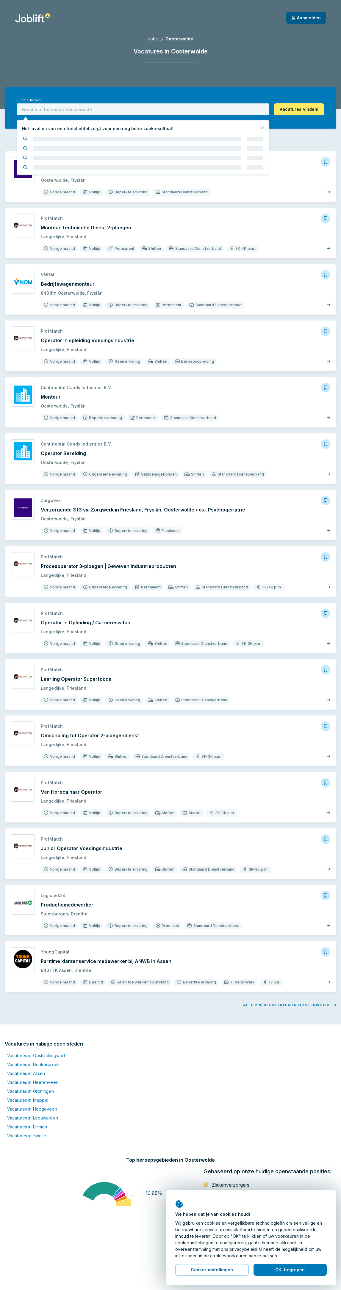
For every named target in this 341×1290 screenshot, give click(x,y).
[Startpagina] (32, 18)
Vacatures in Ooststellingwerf (36, 1055)
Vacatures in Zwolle (26, 1135)
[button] (299, 109)
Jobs (153, 38)
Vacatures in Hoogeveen (32, 1108)
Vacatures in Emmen (27, 1126)
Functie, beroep (28, 100)
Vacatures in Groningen (30, 1091)
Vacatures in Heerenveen (32, 1082)
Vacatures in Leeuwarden (32, 1117)
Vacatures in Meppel (27, 1100)
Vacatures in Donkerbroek (33, 1064)
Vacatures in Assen (26, 1073)
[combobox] (143, 109)
